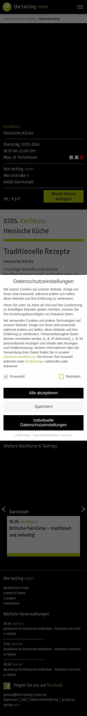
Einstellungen (35, 356)
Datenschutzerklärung (19, 351)
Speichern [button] (43, 401)
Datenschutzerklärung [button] (46, 429)
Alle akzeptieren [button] (43, 387)
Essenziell (14, 371)
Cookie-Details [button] (23, 429)
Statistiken (70, 371)
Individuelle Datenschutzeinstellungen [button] (43, 417)
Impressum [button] (66, 429)
